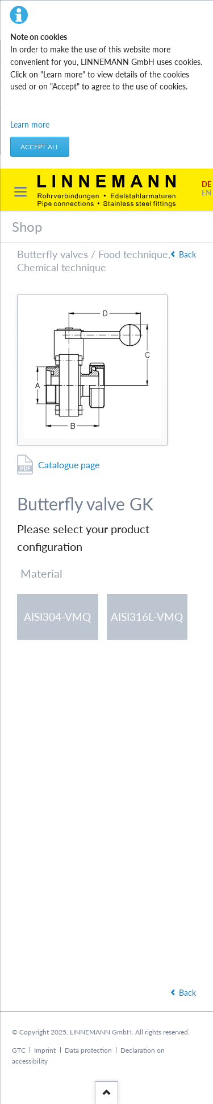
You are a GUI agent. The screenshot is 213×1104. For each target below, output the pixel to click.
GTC (19, 1050)
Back (187, 254)
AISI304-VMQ (57, 616)
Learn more (29, 124)
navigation (20, 192)
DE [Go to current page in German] (206, 184)
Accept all (39, 146)
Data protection (88, 1050)
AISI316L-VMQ (147, 616)
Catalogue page (68, 464)
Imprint (45, 1050)
